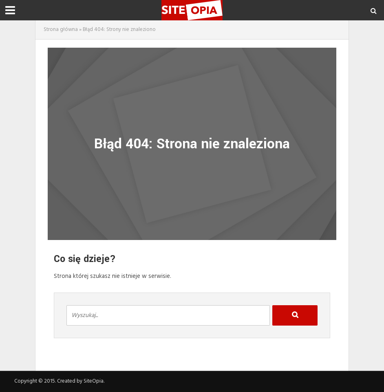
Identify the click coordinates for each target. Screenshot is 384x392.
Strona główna (61, 29)
